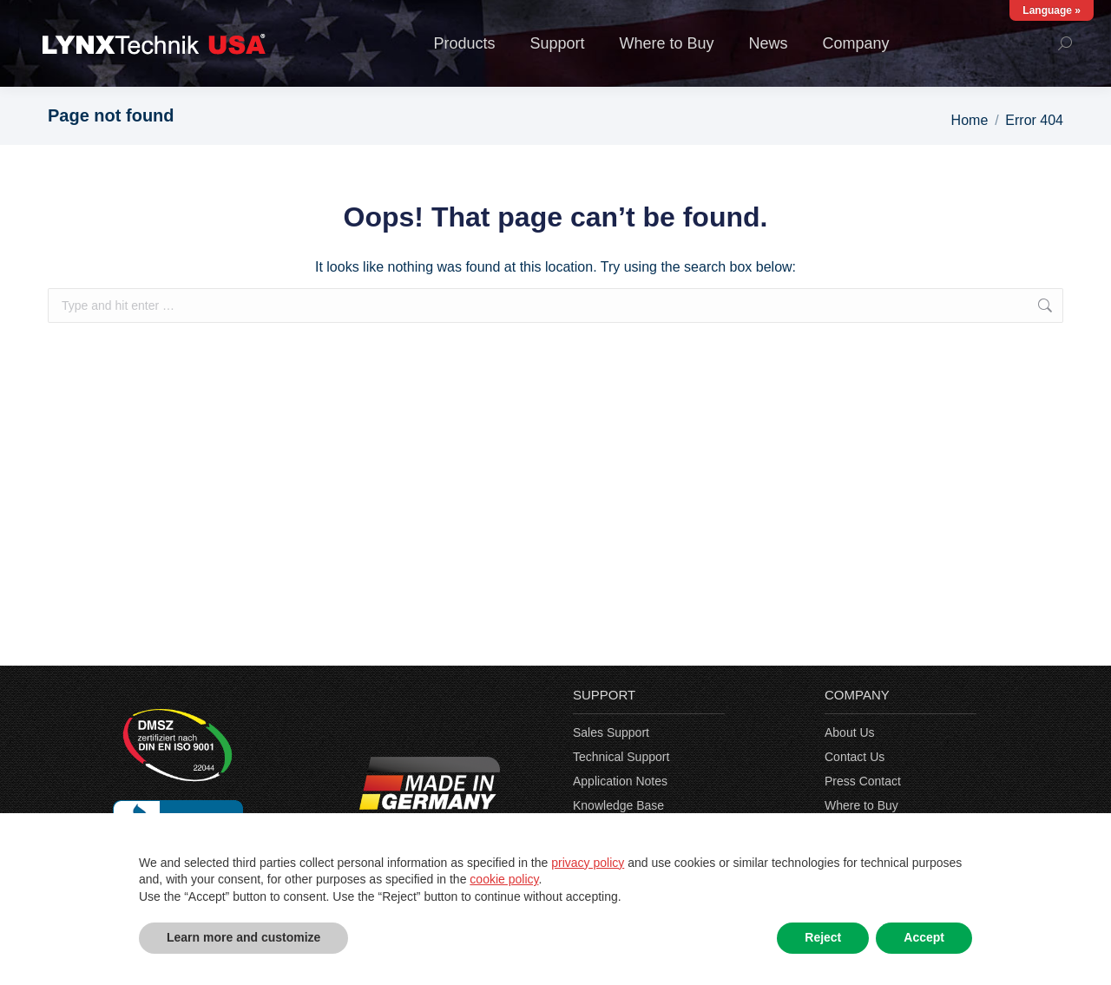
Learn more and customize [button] (243, 937)
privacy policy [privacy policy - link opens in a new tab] (587, 863)
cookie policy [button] (504, 879)
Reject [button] (823, 937)
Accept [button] (924, 937)
